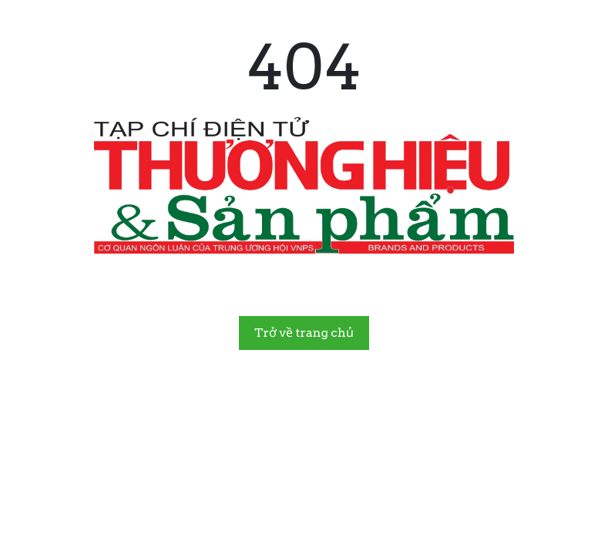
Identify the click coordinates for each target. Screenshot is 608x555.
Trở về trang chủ (303, 332)
